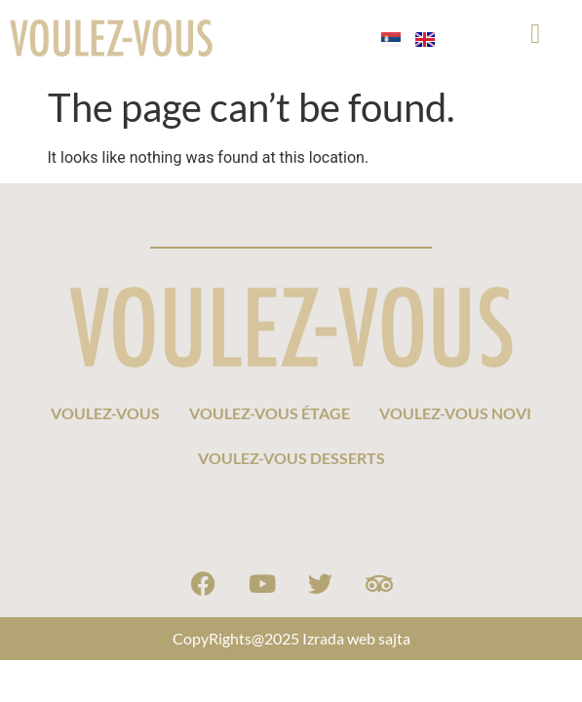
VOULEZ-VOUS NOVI (455, 413)
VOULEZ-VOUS (105, 413)
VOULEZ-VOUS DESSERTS (291, 457)
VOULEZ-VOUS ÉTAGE (269, 413)
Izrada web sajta (356, 638)
